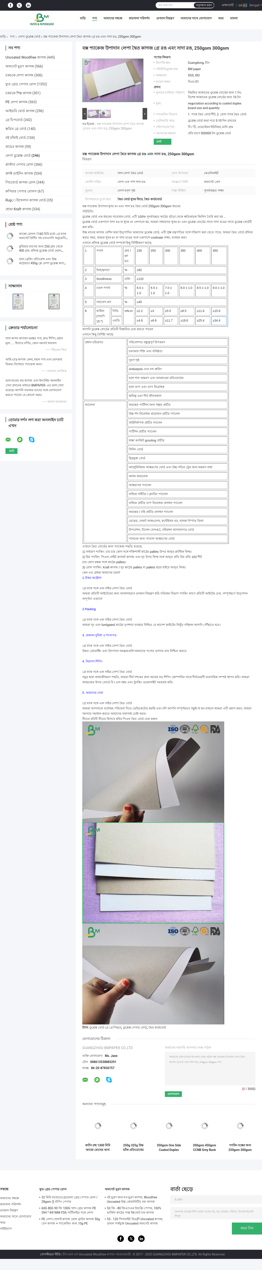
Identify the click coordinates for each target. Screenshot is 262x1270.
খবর (221, 18)
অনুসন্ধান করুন (204, 5)
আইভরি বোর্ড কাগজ (19, 111)
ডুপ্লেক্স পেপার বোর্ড (135, 1027)
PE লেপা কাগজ (16, 102)
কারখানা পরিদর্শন (139, 18)
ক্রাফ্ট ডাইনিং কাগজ (19, 173)
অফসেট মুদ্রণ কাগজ (19, 66)
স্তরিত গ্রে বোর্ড (15, 129)
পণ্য (94, 18)
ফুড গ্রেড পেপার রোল (20, 84)
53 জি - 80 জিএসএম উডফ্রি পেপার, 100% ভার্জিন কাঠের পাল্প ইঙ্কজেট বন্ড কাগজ (134, 1210)
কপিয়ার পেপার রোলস (21, 191)
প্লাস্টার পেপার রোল (19, 164)
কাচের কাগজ (14, 147)
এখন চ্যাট (228, 5)
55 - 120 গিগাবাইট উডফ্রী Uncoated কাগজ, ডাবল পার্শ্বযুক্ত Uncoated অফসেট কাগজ (135, 1221)
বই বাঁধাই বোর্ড (15, 138)
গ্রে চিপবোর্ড (14, 120)
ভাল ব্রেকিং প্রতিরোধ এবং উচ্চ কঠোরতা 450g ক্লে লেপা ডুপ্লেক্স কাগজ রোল (43, 263)
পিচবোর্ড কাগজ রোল (20, 182)
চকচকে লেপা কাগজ (19, 75)
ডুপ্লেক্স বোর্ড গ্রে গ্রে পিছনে (105, 1027)
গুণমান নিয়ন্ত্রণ (165, 18)
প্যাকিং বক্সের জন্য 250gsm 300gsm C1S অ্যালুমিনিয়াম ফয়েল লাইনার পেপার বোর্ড (240, 1148)
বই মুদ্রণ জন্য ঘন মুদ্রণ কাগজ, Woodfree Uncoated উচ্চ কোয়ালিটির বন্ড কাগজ (132, 1199)
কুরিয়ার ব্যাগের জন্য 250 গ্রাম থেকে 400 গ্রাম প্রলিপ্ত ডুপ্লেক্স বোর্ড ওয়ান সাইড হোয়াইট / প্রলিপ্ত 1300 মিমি (41, 250)
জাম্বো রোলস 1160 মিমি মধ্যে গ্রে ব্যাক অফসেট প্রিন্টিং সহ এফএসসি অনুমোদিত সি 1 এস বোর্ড (43, 238)
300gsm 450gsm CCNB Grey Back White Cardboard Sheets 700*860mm (204, 1148)
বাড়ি (83, 18)
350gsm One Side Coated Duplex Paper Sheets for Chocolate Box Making (169, 1148)
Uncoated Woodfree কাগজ (25, 57)
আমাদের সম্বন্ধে (112, 18)
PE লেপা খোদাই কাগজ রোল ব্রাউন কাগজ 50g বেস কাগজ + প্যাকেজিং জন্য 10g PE (70, 1221)
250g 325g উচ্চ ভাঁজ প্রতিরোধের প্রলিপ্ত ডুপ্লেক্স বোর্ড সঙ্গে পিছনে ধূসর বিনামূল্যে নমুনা (133, 1148)
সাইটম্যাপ (6, 1228)
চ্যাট (159, 141)
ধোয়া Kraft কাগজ (18, 209)
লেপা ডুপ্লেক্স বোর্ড (29, 36)
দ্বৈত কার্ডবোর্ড (157, 1027)
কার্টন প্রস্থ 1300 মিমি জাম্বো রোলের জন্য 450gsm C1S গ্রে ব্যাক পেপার (97, 1148)
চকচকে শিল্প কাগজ (18, 93)
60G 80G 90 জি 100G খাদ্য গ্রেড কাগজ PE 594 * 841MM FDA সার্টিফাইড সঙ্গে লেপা (68, 1210)
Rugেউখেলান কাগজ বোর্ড (25, 200)
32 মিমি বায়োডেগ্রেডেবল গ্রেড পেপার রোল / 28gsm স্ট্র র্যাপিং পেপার (69, 1199)
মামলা (234, 18)
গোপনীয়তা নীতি (50, 1254)
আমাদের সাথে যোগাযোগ (196, 18)
